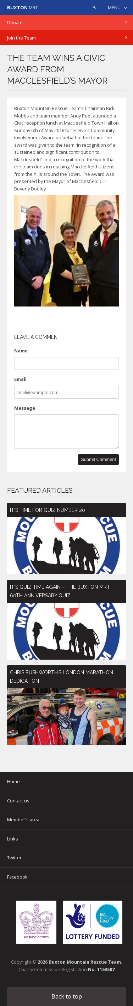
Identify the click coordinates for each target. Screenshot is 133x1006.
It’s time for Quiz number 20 (47, 510)
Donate (15, 22)
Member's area (23, 819)
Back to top (66, 996)
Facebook (17, 877)
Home (13, 781)
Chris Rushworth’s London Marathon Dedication (61, 677)
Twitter (14, 857)
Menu (114, 7)
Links (12, 838)
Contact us (18, 800)
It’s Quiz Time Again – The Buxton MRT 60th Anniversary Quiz (60, 591)
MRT (22, 7)
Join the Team (21, 38)
